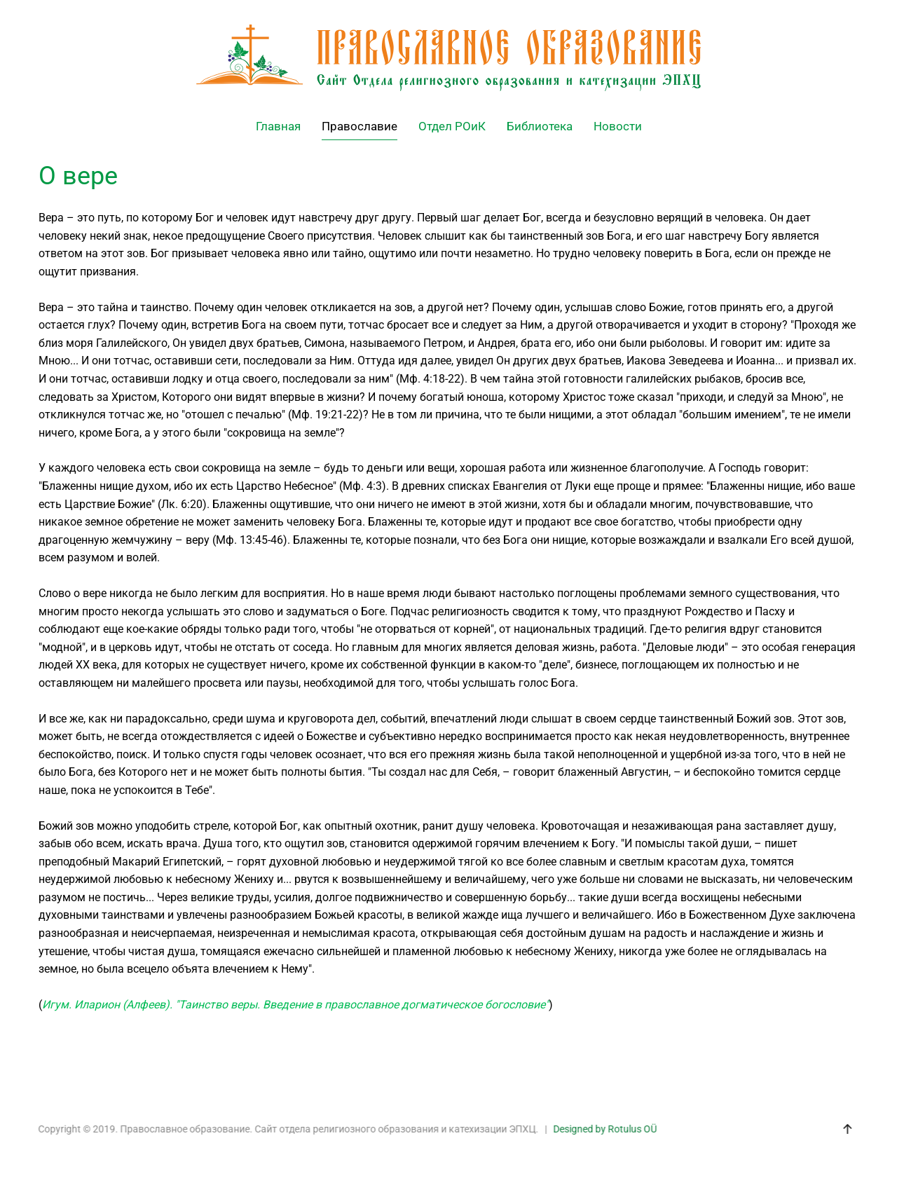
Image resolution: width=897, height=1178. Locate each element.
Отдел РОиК (452, 126)
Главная (278, 126)
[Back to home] (448, 58)
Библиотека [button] (540, 126)
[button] (846, 1128)
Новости (618, 126)
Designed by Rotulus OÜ (604, 1129)
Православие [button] (359, 126)
